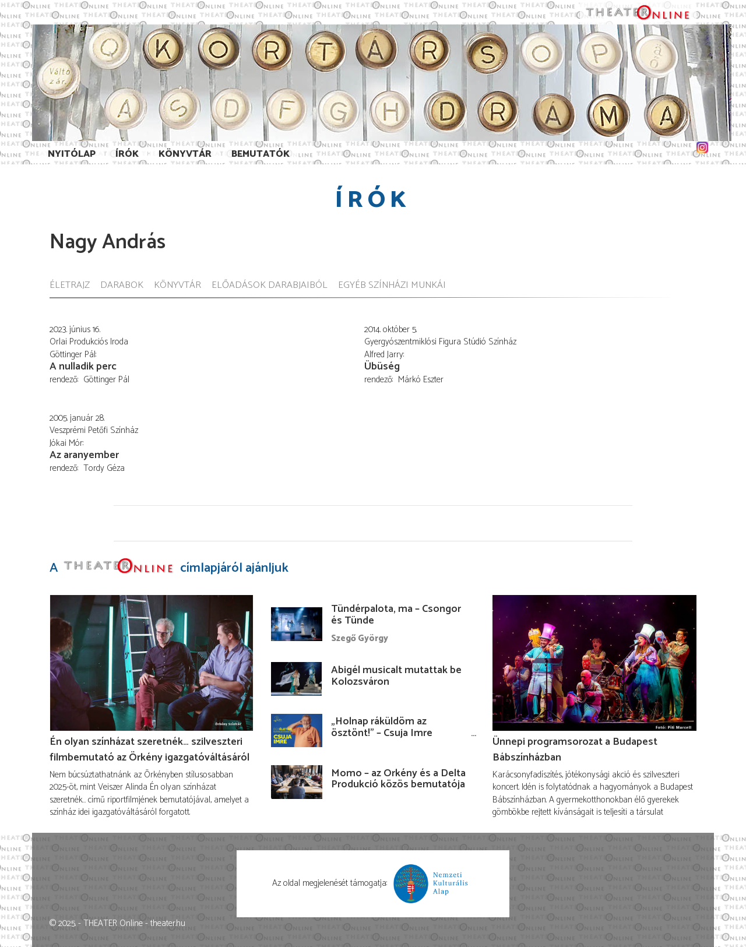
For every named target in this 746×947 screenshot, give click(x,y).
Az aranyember (84, 455)
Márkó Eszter (421, 379)
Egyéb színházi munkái (392, 286)
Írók (127, 154)
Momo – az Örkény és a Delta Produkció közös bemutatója (398, 779)
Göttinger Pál (106, 379)
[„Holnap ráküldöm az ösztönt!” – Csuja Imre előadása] (296, 730)
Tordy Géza (104, 468)
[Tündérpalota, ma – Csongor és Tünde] (296, 624)
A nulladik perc (83, 366)
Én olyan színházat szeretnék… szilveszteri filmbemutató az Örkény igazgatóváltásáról (149, 749)
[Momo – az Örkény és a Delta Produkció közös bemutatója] (296, 782)
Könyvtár (185, 154)
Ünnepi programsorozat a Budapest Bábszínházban (574, 749)
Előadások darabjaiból (270, 286)
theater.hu (167, 923)
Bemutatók (260, 154)
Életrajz (70, 286)
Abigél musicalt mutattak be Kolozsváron (396, 676)
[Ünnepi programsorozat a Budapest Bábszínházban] (594, 663)
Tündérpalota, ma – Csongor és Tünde (396, 614)
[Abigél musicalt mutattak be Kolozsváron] (296, 679)
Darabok (121, 286)
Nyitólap (72, 154)
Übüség (382, 366)
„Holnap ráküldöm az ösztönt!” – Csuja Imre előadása (381, 733)
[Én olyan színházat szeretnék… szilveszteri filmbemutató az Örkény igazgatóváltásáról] (152, 663)
